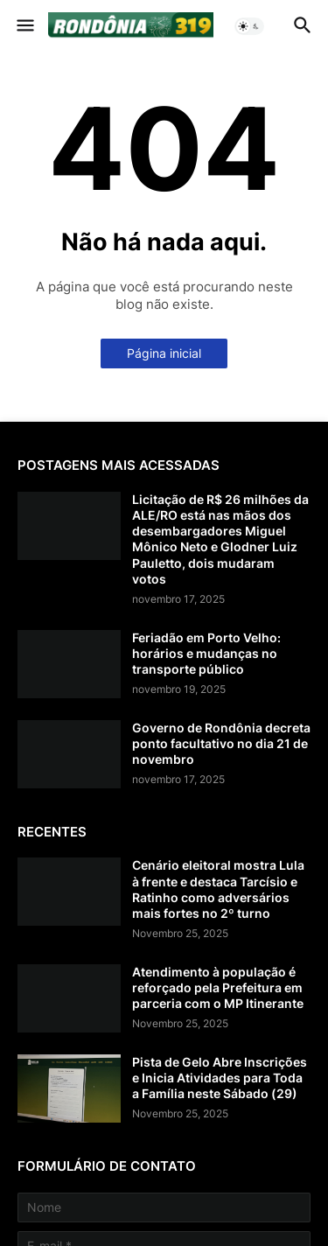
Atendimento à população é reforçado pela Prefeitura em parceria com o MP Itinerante (218, 987)
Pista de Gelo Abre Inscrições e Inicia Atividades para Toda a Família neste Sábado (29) (219, 1077)
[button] (24, 26)
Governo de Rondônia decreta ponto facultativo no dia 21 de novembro (221, 743)
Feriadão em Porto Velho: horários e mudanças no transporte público (206, 653)
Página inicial (164, 353)
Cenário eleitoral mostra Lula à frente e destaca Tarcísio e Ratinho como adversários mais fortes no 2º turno (218, 889)
